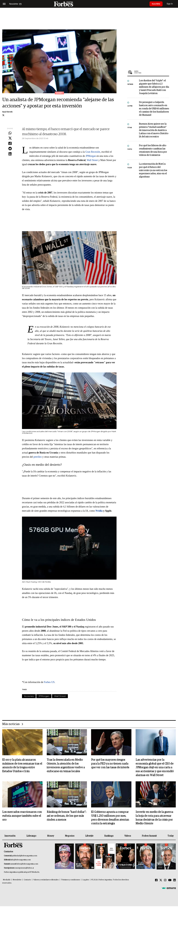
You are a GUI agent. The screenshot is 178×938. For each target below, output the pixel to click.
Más (151, 72)
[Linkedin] (174, 881)
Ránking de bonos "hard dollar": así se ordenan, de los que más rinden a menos (66, 816)
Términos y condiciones (70, 880)
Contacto (27, 880)
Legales (85, 880)
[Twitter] (160, 881)
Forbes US (49, 682)
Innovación (9, 836)
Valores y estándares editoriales (46, 880)
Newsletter (17, 880)
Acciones (29, 696)
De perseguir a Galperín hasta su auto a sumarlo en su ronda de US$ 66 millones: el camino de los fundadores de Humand (154, 108)
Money (50, 836)
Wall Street (93, 160)
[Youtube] (169, 881)
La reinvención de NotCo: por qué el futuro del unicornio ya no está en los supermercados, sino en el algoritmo (153, 170)
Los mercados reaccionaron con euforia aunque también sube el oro (22, 816)
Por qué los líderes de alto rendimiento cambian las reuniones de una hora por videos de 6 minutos (153, 150)
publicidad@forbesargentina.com (24, 856)
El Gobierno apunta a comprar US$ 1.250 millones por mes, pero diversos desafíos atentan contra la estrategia (110, 818)
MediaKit (6, 880)
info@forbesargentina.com (21, 860)
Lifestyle (89, 836)
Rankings (108, 836)
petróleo (38, 456)
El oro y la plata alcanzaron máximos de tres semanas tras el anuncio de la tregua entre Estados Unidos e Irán (22, 766)
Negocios (69, 836)
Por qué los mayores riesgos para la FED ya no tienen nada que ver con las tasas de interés (110, 764)
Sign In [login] (171, 4)
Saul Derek (7, 112)
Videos (127, 836)
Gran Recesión (92, 151)
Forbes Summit (149, 836)
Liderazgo (31, 836)
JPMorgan (91, 156)
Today (171, 836)
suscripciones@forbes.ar (24, 868)
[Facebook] (156, 881)
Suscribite (156, 4)
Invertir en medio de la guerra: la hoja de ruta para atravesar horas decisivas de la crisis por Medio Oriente (154, 818)
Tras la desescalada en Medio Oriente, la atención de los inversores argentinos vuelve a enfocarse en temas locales (66, 766)
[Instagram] (165, 881)
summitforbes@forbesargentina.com (24, 864)
